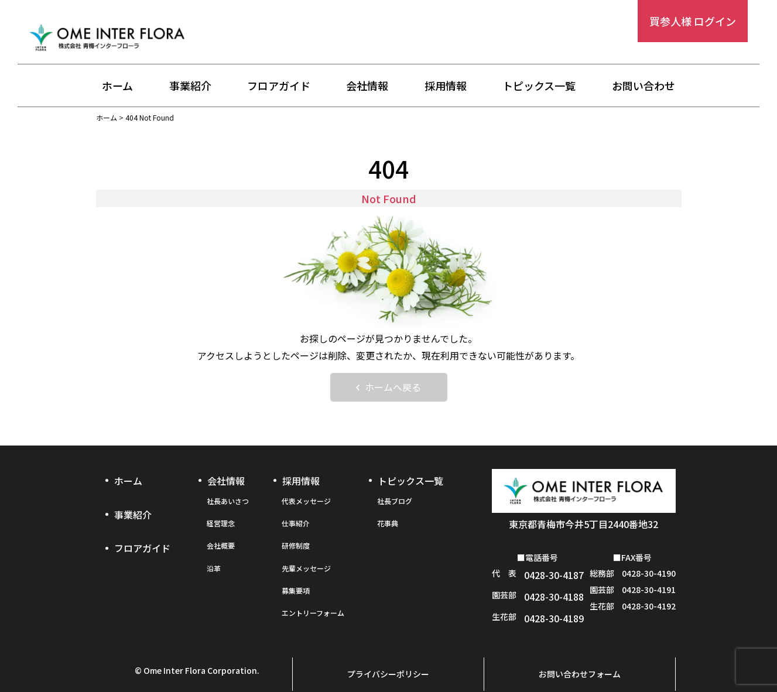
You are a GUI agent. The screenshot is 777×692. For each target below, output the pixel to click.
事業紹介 (190, 86)
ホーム (117, 86)
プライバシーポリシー (388, 654)
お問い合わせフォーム (580, 654)
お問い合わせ (643, 86)
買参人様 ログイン (692, 21)
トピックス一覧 (539, 86)
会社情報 (367, 86)
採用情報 (446, 86)
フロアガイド (278, 86)
